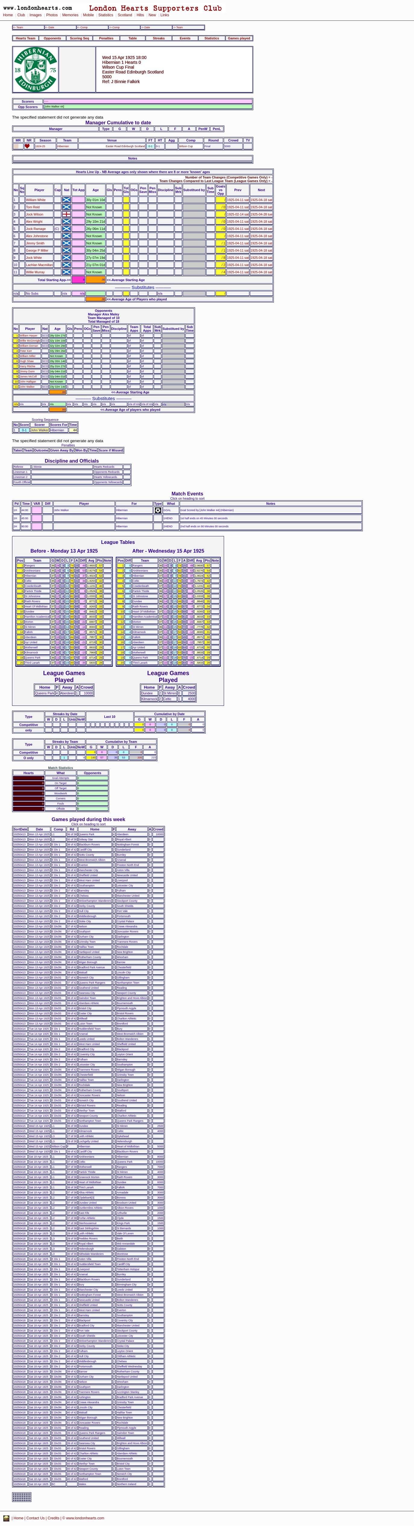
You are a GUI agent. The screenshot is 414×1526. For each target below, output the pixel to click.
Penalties (106, 38)
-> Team (178, 27)
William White (36, 200)
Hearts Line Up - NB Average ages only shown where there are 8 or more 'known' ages (143, 172)
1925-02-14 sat (238, 214)
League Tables (118, 542)
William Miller (28, 356)
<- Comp (82, 27)
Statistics (105, 15)
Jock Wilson (34, 214)
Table (132, 38)
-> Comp (114, 27)
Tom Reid (33, 207)
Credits (53, 1518)
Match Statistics (60, 768)
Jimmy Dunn (27, 371)
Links (164, 15)
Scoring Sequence (45, 419)
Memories (70, 15)
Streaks (159, 38)
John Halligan (28, 381)
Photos (52, 15)
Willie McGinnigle (30, 340)
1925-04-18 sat (261, 200)
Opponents (52, 38)
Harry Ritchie (27, 366)
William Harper (28, 335)
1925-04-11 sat (238, 200)
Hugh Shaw (27, 361)
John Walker (27, 386)
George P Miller (37, 250)
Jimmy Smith (35, 243)
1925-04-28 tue (262, 214)
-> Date (145, 27)
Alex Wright (34, 221)
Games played (239, 38)
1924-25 (40, 146)
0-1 (151, 146)
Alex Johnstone (37, 236)
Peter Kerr (26, 350)
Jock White (34, 257)
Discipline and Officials (72, 461)
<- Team (18, 27)
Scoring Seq (79, 38)
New (152, 15)
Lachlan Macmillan (39, 265)
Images (36, 15)
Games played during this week (88, 819)
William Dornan (29, 345)
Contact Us (36, 1518)
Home (8, 15)
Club (21, 15)
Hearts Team (25, 38)
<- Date (49, 27)
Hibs (140, 15)
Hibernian (63, 146)
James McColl (28, 376)
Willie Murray (35, 272)
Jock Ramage (36, 229)
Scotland (125, 15)
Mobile (88, 15)
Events (185, 38)
